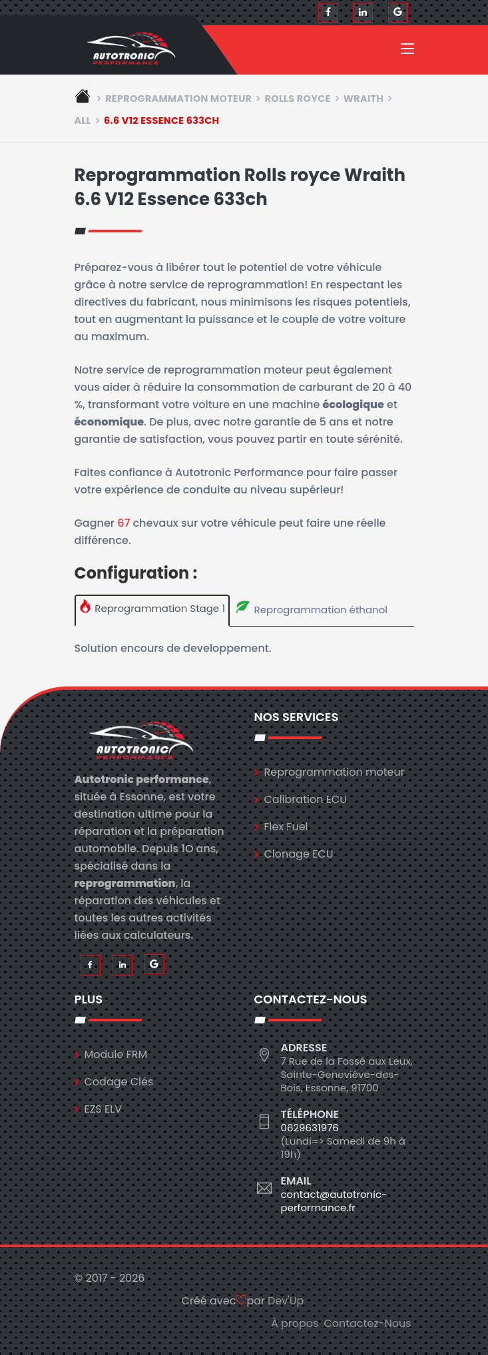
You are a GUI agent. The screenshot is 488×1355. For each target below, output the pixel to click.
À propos (295, 1323)
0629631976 (310, 1128)
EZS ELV (103, 1109)
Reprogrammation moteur (178, 98)
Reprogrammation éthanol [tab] (310, 608)
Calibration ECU (306, 799)
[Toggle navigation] (407, 51)
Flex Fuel (286, 826)
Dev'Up (286, 1300)
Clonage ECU (299, 854)
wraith (363, 98)
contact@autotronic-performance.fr (334, 1201)
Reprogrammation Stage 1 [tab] (152, 607)
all (83, 120)
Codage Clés (119, 1081)
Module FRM (116, 1054)
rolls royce (298, 98)
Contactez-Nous (367, 1323)
